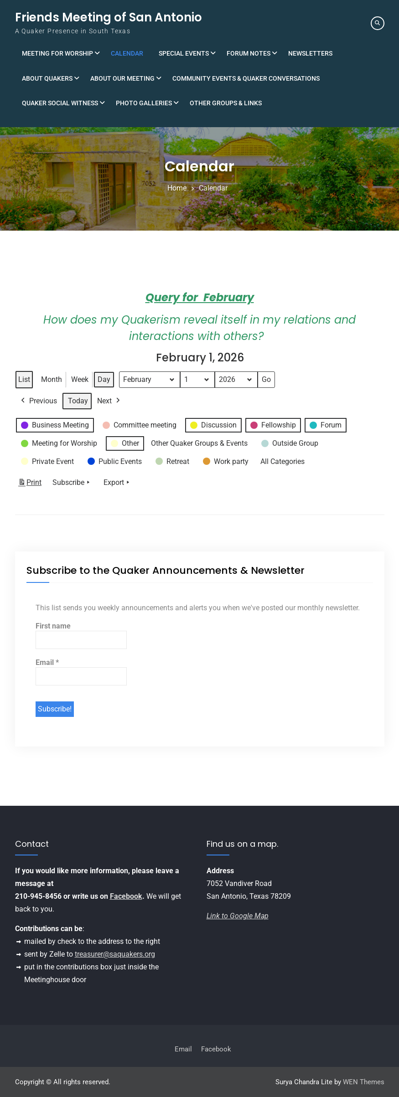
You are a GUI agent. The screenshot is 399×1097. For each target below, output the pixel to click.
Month (51, 379)
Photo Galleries (144, 103)
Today (78, 401)
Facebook (126, 896)
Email (47, 662)
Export (117, 483)
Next (109, 401)
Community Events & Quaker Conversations (246, 78)
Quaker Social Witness (60, 103)
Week (79, 379)
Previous (38, 401)
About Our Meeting (122, 78)
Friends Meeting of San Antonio (108, 17)
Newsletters (310, 53)
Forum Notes (248, 53)
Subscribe (72, 483)
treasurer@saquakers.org (115, 954)
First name (53, 626)
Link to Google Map (238, 916)
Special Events (184, 53)
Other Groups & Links (226, 103)
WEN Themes (363, 1082)
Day (104, 379)
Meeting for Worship (57, 53)
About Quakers (47, 78)
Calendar (127, 53)
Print (29, 485)
